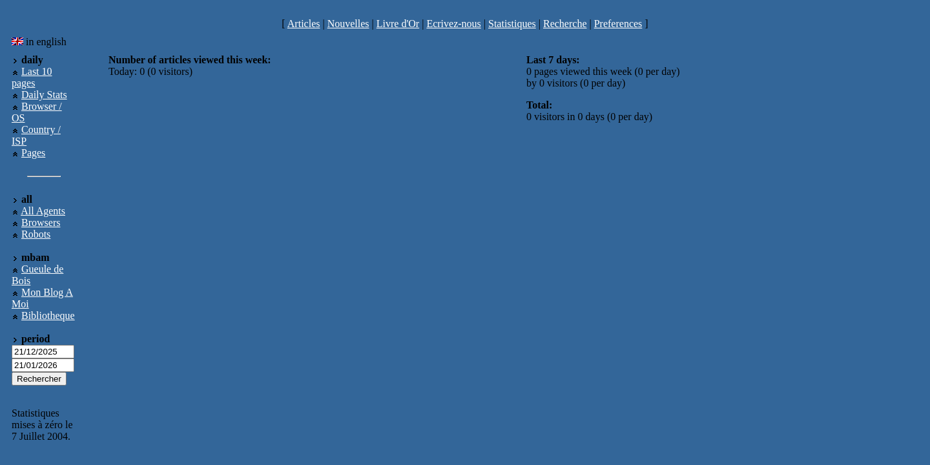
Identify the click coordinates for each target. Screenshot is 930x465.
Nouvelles (348, 23)
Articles (303, 23)
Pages (33, 152)
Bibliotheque (48, 315)
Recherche (565, 23)
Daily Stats (44, 94)
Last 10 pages (32, 77)
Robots (35, 234)
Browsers (40, 222)
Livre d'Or (398, 23)
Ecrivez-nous (453, 23)
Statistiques (512, 23)
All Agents (43, 210)
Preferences (618, 23)
